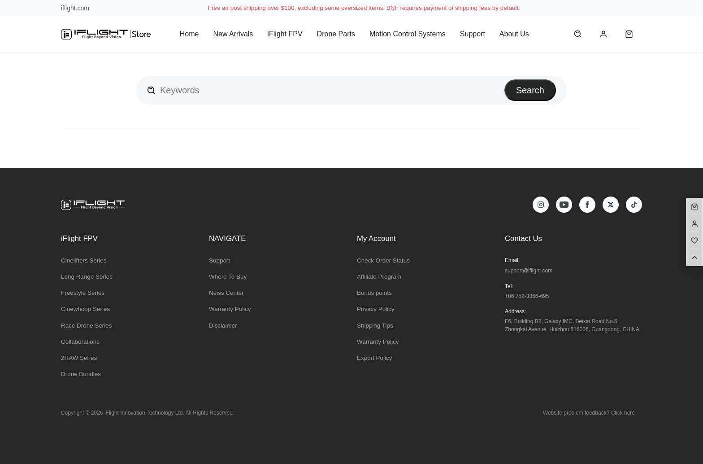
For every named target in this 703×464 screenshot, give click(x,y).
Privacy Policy (376, 309)
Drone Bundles (81, 374)
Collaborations (80, 341)
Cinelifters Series (84, 260)
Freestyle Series (82, 292)
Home (189, 34)
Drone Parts (336, 34)
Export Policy (374, 358)
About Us (514, 34)
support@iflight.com (528, 270)
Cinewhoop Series (85, 309)
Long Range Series (87, 276)
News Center (226, 292)
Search (530, 90)
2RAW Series (79, 358)
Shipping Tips (375, 325)
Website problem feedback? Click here (589, 413)
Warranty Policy (230, 309)
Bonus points (374, 292)
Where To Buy (228, 276)
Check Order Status (383, 260)
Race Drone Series (86, 325)
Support (472, 34)
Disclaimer (223, 325)
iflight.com (75, 8)
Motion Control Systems (407, 34)
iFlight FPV (284, 34)
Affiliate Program (379, 276)
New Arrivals (233, 34)
